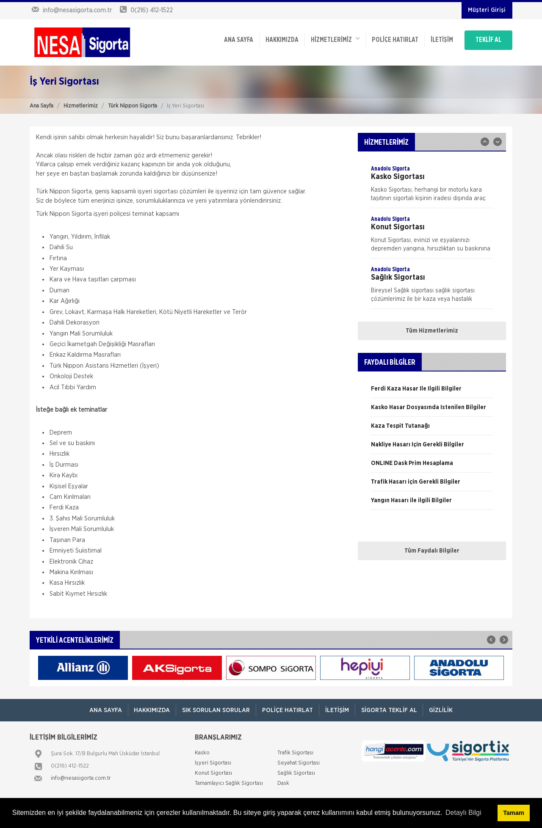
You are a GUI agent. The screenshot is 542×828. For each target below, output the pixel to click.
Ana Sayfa (41, 106)
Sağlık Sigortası (296, 773)
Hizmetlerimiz (81, 106)
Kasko (202, 753)
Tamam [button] (513, 812)
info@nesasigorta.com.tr (81, 778)
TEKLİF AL (487, 39)
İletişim (437, 39)
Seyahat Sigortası (298, 763)
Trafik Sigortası (295, 753)
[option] (432, 186)
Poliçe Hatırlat (389, 39)
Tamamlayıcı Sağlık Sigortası (229, 784)
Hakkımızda (273, 39)
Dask (283, 784)
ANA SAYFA (229, 39)
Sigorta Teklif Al (390, 710)
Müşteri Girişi (487, 10)
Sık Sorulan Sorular (215, 710)
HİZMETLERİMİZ (328, 38)
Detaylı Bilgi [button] (463, 812)
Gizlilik (444, 710)
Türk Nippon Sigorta (132, 106)
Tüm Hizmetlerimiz (432, 331)
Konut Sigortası (213, 773)
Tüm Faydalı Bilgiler (431, 551)
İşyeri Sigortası (213, 763)
